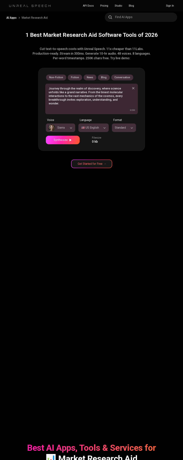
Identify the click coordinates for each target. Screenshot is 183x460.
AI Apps (11, 17)
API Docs (88, 5)
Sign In (170, 5)
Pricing (104, 5)
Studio (118, 5)
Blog (131, 5)
